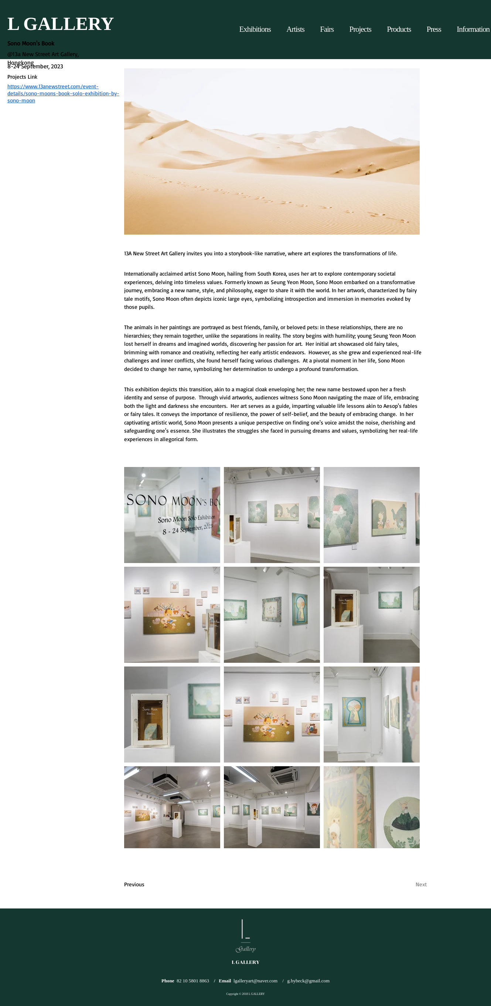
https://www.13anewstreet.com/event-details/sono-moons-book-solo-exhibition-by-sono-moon (63, 93)
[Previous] (154, 884)
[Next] (402, 884)
